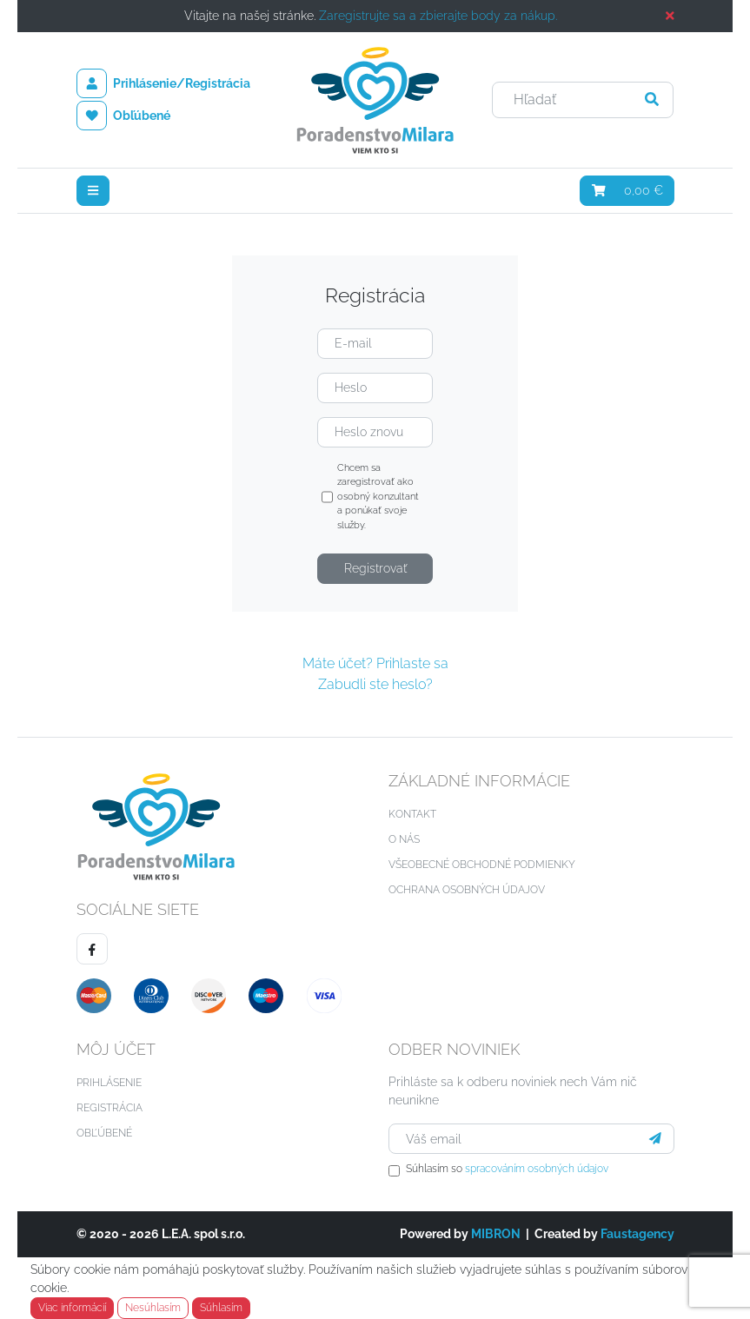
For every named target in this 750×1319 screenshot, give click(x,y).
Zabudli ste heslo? (375, 684)
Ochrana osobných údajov (466, 890)
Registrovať (375, 568)
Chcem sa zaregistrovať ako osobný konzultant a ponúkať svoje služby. (370, 497)
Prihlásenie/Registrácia (163, 83)
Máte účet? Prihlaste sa (375, 663)
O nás (404, 839)
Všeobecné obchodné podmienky (481, 864)
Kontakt (412, 814)
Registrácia (109, 1108)
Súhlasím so (507, 1169)
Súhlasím (221, 1308)
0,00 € (627, 190)
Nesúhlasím (153, 1308)
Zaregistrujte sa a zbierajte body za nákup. (438, 16)
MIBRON (496, 1234)
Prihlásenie (109, 1083)
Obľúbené (123, 115)
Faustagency (637, 1234)
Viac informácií (72, 1308)
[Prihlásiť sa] (655, 1138)
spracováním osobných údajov (536, 1169)
